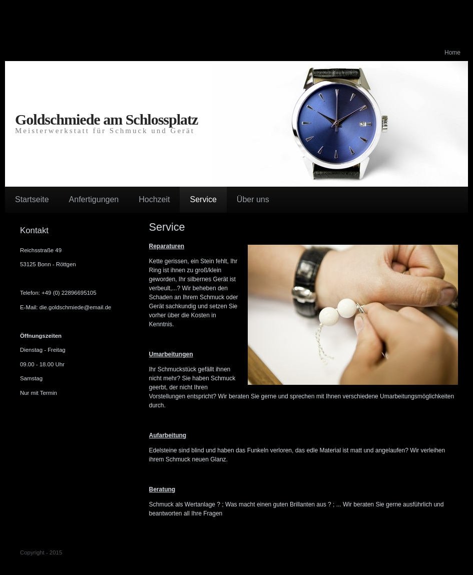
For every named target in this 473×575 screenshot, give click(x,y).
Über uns (253, 199)
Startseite (32, 199)
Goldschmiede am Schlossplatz (106, 119)
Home (452, 52)
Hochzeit (154, 199)
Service (203, 199)
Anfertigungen (94, 199)
